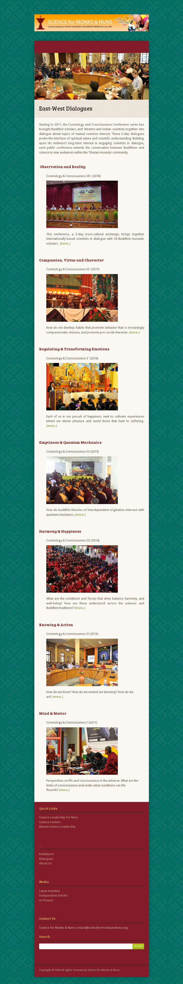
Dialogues (46, 859)
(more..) (65, 243)
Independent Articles (53, 895)
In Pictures (46, 900)
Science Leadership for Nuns (58, 817)
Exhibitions (46, 854)
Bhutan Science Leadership (57, 826)
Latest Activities (49, 891)
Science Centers (50, 822)
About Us (45, 863)
